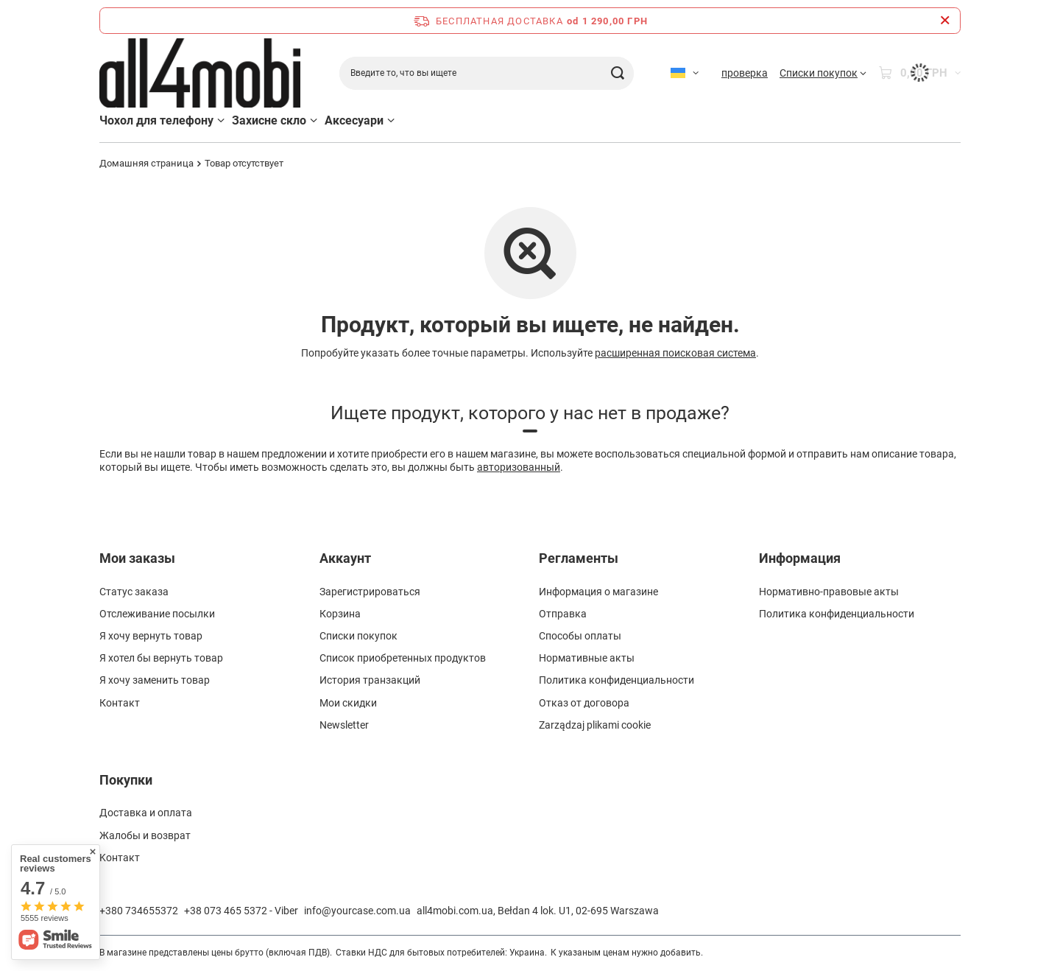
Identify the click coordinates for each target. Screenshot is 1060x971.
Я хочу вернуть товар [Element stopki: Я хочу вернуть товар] (150, 636)
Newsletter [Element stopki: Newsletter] (344, 725)
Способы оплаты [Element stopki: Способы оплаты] (580, 636)
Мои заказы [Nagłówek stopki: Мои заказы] (137, 558)
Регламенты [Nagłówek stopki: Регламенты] (578, 558)
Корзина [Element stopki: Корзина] (340, 614)
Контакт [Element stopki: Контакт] (119, 703)
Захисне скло (269, 120)
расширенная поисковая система (675, 353)
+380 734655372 (138, 910)
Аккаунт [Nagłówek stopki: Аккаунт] (345, 558)
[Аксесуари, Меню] (391, 120)
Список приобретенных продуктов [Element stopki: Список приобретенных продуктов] (402, 658)
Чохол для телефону (156, 120)
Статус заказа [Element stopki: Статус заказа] (134, 591)
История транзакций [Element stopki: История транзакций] (369, 680)
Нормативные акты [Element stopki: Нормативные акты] (587, 658)
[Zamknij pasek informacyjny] (945, 20)
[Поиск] (617, 73)
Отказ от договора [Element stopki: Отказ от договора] (584, 703)
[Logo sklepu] (199, 73)
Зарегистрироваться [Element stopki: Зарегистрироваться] (369, 591)
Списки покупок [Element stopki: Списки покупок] (358, 636)
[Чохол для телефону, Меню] (221, 120)
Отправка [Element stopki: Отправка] (563, 614)
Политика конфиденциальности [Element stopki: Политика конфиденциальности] (616, 680)
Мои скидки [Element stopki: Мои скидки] (348, 703)
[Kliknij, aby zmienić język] (685, 73)
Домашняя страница (146, 163)
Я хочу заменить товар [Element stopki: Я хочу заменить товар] (154, 680)
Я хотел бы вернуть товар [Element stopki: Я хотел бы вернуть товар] (161, 658)
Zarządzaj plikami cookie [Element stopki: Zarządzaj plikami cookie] (595, 725)
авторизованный (518, 467)
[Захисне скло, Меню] (313, 120)
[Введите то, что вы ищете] (486, 73)
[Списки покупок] (823, 73)
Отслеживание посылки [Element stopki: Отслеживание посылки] (157, 614)
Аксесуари (354, 120)
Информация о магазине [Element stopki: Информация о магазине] (598, 591)
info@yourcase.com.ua (357, 910)
